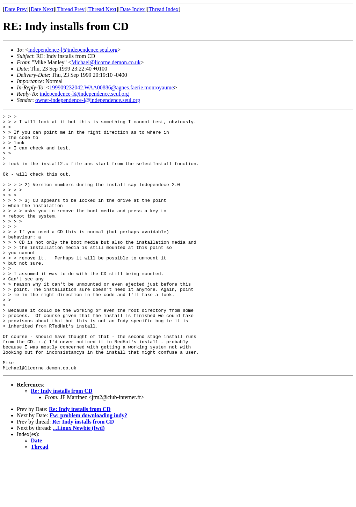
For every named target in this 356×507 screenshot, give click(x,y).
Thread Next (102, 9)
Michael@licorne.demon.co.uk (105, 62)
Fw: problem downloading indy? (88, 467)
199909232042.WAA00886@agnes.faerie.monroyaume (111, 87)
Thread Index (163, 9)
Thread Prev (71, 9)
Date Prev (16, 9)
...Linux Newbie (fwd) (79, 479)
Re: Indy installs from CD (62, 442)
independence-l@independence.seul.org (72, 50)
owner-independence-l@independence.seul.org (87, 100)
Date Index (132, 9)
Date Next (42, 9)
